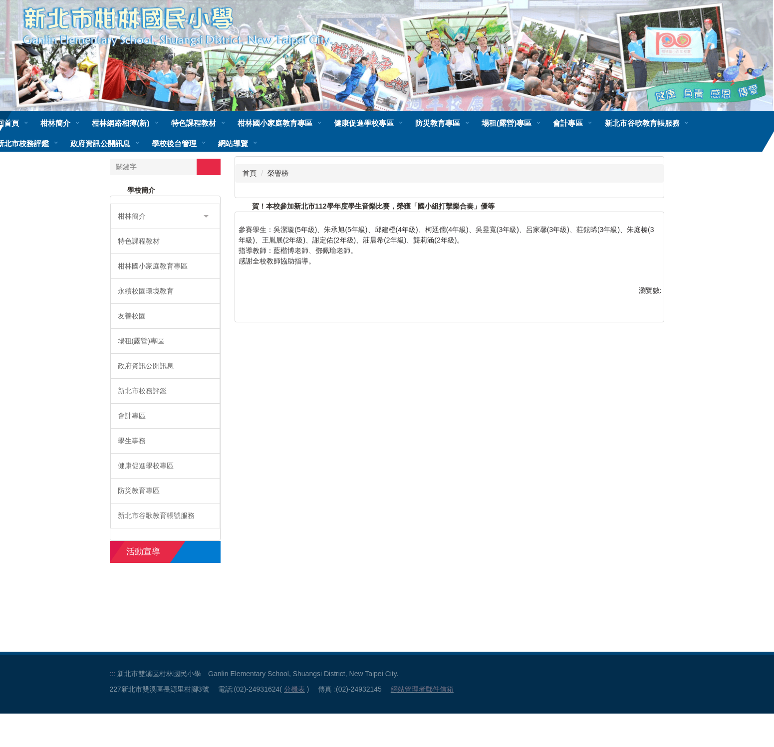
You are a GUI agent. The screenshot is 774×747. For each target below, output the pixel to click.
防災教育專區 (466, 123)
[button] (165, 216)
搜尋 (209, 167)
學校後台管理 (174, 143)
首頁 (250, 173)
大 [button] (655, 231)
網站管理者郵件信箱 (422, 723)
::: (113, 707)
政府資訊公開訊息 (100, 143)
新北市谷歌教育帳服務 (671, 123)
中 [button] (635, 231)
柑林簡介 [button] (85, 123)
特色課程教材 (222, 123)
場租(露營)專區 (536, 123)
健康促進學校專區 (393, 123)
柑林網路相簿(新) (150, 123)
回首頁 (37, 123)
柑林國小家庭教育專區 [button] (303, 123)
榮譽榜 (277, 173)
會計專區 (597, 123)
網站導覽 (233, 143)
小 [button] (616, 231)
